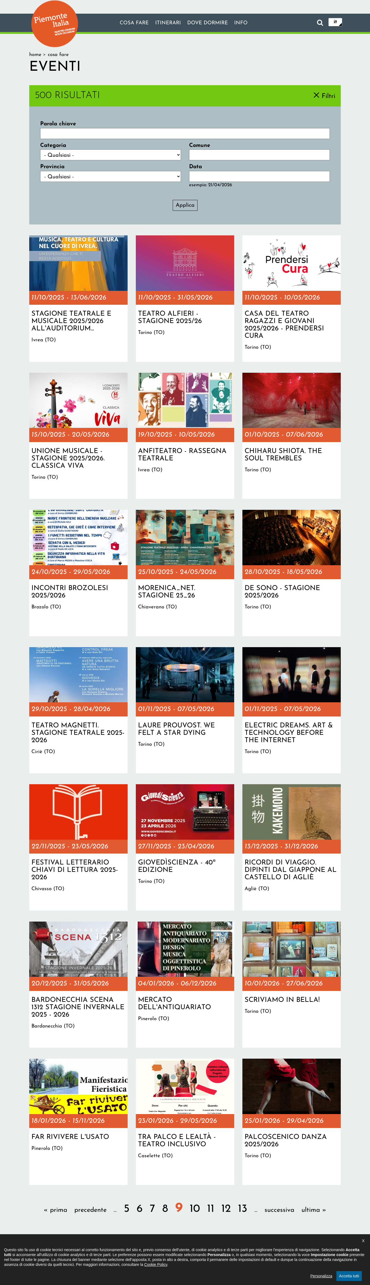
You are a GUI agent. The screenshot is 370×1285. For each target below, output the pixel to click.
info (244, 23)
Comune (199, 145)
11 (210, 1209)
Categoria (53, 145)
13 (242, 1209)
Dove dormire (209, 23)
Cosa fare (131, 23)
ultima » (313, 1210)
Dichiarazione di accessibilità (155, 1251)
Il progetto (106, 1251)
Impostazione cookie (251, 1251)
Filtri (328, 96)
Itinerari (167, 23)
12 (226, 1209)
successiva (279, 1210)
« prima (55, 1210)
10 (195, 1209)
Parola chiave (58, 124)
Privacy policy (207, 1251)
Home (35, 54)
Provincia (52, 167)
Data (195, 167)
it (335, 22)
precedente (90, 1210)
